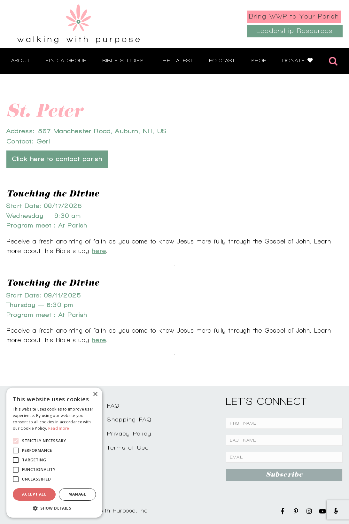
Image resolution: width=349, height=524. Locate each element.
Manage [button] (77, 494)
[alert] (54, 453)
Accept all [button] (34, 494)
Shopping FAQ (129, 419)
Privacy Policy (129, 433)
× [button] (95, 394)
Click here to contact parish (57, 159)
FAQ (113, 406)
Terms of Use (128, 447)
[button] (54, 508)
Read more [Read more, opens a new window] (58, 428)
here (99, 251)
